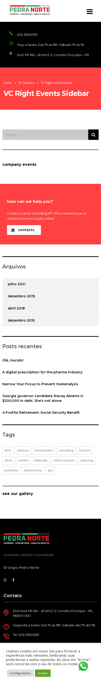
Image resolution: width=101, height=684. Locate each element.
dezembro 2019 (21, 296)
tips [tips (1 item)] (50, 470)
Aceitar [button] (43, 673)
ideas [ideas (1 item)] (8, 460)
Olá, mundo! (12, 360)
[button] (24, 230)
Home (8, 83)
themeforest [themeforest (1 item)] (33, 470)
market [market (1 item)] (23, 460)
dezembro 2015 (21, 320)
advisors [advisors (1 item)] (23, 450)
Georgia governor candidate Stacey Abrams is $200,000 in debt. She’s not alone (42, 398)
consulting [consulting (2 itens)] (66, 450)
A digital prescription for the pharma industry (42, 372)
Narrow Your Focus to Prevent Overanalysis (40, 384)
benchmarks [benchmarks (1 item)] (44, 450)
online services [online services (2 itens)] (64, 460)
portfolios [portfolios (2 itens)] (11, 470)
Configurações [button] (20, 673)
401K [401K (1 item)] (7, 450)
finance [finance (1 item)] (84, 450)
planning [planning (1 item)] (87, 460)
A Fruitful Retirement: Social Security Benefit (41, 412)
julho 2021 (17, 284)
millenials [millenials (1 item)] (41, 460)
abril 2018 (16, 308)
